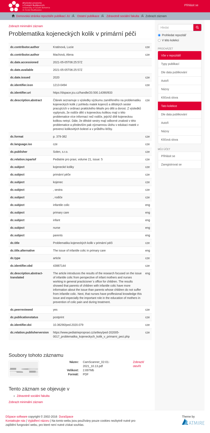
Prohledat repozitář (172, 35)
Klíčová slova (169, 97)
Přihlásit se (168, 156)
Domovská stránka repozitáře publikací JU (43, 16)
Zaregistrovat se (171, 164)
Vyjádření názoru (38, 420)
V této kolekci (168, 40)
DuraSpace (66, 416)
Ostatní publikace (88, 16)
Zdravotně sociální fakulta (122, 16)
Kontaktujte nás (15, 420)
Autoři (165, 80)
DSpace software (16, 416)
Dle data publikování (174, 72)
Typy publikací (170, 63)
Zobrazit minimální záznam (26, 26)
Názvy (165, 89)
